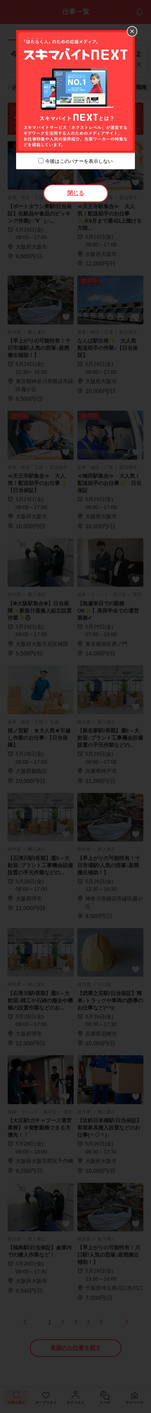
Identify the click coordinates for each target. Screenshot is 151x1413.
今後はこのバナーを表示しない (79, 161)
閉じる (75, 193)
